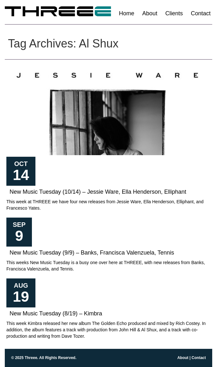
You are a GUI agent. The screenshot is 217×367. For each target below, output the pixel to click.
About (149, 13)
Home (126, 13)
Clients (174, 13)
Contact (201, 13)
